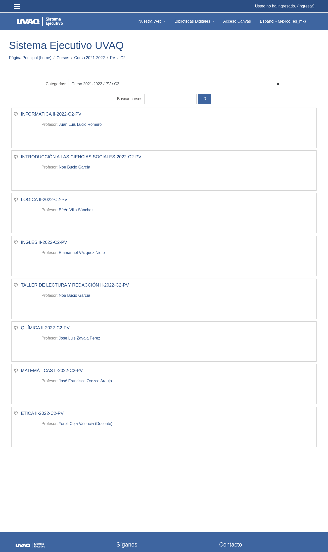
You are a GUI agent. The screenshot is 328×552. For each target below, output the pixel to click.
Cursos (62, 58)
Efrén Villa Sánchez (76, 210)
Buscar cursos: (130, 99)
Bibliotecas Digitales (193, 21)
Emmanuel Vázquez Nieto (82, 253)
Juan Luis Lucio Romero (80, 124)
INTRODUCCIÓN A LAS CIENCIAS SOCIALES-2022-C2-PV (81, 156)
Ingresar (305, 6)
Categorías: (56, 84)
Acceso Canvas (237, 21)
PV (112, 58)
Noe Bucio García (74, 167)
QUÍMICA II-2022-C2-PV (45, 327)
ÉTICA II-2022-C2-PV (42, 413)
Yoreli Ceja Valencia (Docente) (85, 424)
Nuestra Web (151, 21)
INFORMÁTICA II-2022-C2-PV (51, 114)
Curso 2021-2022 (89, 58)
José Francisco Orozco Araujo (85, 381)
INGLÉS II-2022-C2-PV (44, 242)
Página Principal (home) (30, 58)
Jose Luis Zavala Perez (79, 338)
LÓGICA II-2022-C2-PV (44, 199)
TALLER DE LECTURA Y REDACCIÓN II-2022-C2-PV (75, 285)
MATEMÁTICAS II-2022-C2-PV (52, 370)
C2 (122, 58)
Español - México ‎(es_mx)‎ (283, 21)
